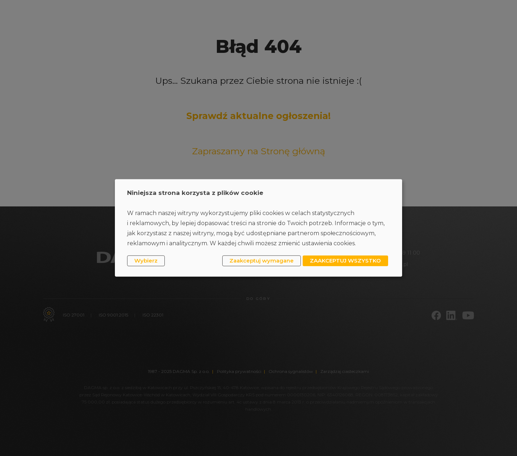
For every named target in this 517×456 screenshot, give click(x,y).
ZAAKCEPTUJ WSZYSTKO (345, 260)
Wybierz (146, 260)
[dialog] (258, 228)
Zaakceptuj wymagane (261, 260)
